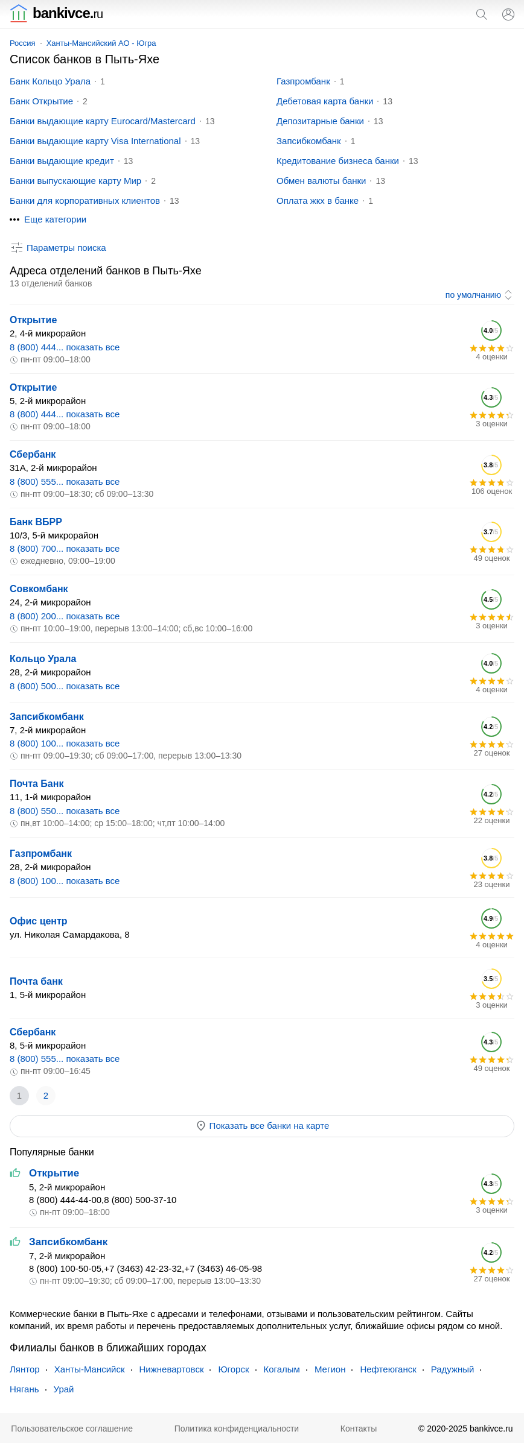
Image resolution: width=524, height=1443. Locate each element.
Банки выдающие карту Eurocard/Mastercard (103, 121)
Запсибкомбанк (308, 141)
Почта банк (36, 981)
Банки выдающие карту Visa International (95, 141)
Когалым (282, 1369)
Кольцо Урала (43, 659)
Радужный (452, 1369)
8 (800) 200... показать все (65, 616)
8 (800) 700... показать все (65, 548)
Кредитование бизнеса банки (337, 161)
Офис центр (39, 921)
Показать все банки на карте (262, 1126)
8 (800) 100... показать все (65, 743)
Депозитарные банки (320, 121)
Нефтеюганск (388, 1369)
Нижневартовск (171, 1369)
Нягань (24, 1389)
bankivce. (56, 13)
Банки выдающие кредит (62, 161)
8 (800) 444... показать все (65, 347)
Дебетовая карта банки (324, 101)
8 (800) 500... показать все (65, 686)
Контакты (358, 1428)
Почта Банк (36, 783)
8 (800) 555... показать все (65, 481)
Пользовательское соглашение (72, 1428)
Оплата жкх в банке (317, 200)
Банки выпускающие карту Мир (75, 180)
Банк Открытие (41, 101)
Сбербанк (33, 454)
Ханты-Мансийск (89, 1369)
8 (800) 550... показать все (65, 811)
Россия (23, 43)
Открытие (33, 320)
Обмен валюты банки (321, 180)
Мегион (330, 1369)
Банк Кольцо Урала (50, 81)
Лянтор (25, 1369)
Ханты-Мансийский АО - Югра (101, 43)
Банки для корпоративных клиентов (85, 200)
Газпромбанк (303, 81)
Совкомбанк (39, 589)
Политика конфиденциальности (236, 1428)
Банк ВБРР (36, 522)
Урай (64, 1389)
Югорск (233, 1369)
